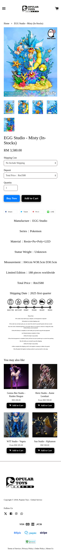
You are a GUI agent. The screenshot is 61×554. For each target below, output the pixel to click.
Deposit (7, 170)
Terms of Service (14, 548)
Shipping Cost (10, 157)
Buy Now (11, 198)
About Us (49, 548)
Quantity (8, 182)
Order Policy (40, 548)
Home (6, 23)
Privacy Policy (28, 548)
